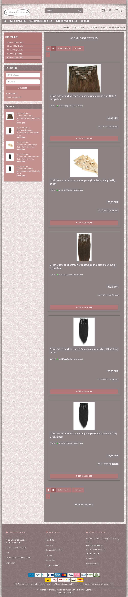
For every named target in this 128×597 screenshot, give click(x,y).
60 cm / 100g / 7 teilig (15, 57)
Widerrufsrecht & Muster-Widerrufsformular (16, 541)
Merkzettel (90, 559)
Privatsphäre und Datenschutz (18, 558)
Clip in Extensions (18, 21)
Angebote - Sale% (52, 566)
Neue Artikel (50, 560)
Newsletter (50, 540)
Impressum (10, 563)
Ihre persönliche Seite (54, 550)
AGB (7, 553)
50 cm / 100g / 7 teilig (15, 42)
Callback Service (92, 553)
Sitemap (49, 555)
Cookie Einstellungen (64, 593)
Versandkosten (78, 584)
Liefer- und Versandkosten (16, 548)
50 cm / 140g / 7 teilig (15, 50)
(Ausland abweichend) (75, 106)
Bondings (85, 21)
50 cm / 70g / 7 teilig (14, 54)
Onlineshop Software (45, 590)
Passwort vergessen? (14, 97)
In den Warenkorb (84, 138)
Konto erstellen (11, 94)
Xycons (88, 590)
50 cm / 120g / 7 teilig (15, 46)
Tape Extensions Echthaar (41, 21)
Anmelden (23, 88)
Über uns (49, 545)
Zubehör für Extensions (66, 21)
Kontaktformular (92, 564)
